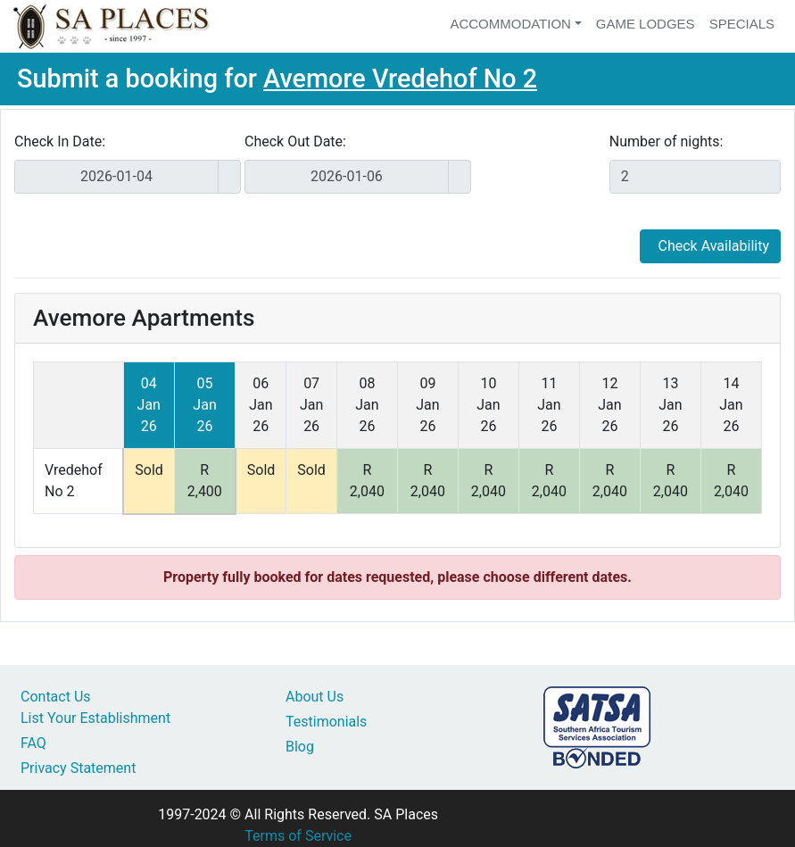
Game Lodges (645, 23)
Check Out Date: (295, 141)
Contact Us (56, 696)
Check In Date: (59, 141)
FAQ (33, 743)
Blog (300, 746)
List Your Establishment (95, 718)
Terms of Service (298, 835)
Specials (741, 23)
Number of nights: (666, 141)
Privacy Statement (78, 768)
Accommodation (510, 23)
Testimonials (326, 721)
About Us (315, 696)
